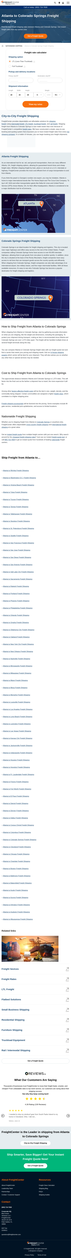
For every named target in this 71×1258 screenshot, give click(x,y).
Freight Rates (9, 979)
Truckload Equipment (13, 1040)
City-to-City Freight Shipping (35, 1143)
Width (19, 90)
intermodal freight (17, 124)
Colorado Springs (43, 422)
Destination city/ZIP (44, 76)
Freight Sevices (10, 969)
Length (11, 90)
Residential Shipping (13, 1020)
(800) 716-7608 (7, 1207)
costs (31, 391)
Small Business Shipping (15, 1009)
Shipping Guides (44, 1195)
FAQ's (41, 1191)
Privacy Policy (29, 1255)
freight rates (27, 129)
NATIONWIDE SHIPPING (14, 46)
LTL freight (29, 124)
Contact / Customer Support (11, 1195)
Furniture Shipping (12, 1030)
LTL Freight (8, 989)
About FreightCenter (8, 1185)
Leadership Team (7, 1188)
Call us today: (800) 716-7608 (35, 7)
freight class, (59, 394)
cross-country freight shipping (37, 425)
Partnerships (6, 1191)
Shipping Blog (43, 1188)
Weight (47, 90)
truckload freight (40, 124)
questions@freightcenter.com (11, 1234)
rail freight (54, 124)
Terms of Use (42, 1255)
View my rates (35, 104)
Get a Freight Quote (35, 36)
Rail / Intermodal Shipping (16, 1050)
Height (27, 90)
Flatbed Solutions (11, 999)
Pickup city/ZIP (13, 76)
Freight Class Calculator (47, 1185)
